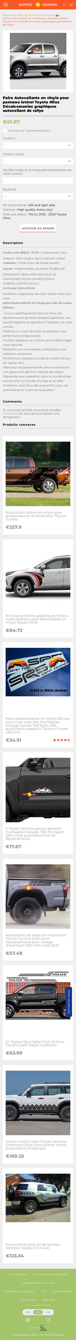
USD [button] (28, 1312)
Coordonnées (17, 1274)
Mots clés (48, 1299)
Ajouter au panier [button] (38, 228)
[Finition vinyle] (38, 161)
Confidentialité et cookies (38, 1283)
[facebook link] (28, 1320)
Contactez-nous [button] (68, 1002)
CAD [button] (48, 1312)
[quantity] (38, 196)
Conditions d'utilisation (19, 1291)
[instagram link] (48, 1320)
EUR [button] (38, 1312)
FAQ (43, 1291)
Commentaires (63, 1291)
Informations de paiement (50, 1274)
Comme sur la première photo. (27, 131)
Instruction (28, 1299)
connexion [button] (11, 413)
